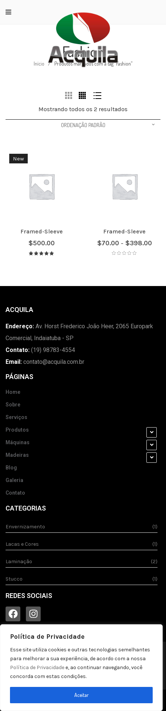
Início (39, 63)
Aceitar (81, 695)
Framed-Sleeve (41, 231)
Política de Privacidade (37, 667)
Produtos (17, 430)
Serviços (16, 417)
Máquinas (18, 442)
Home (13, 392)
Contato (15, 493)
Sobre (13, 405)
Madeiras (17, 455)
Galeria (14, 480)
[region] (81, 667)
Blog (11, 468)
